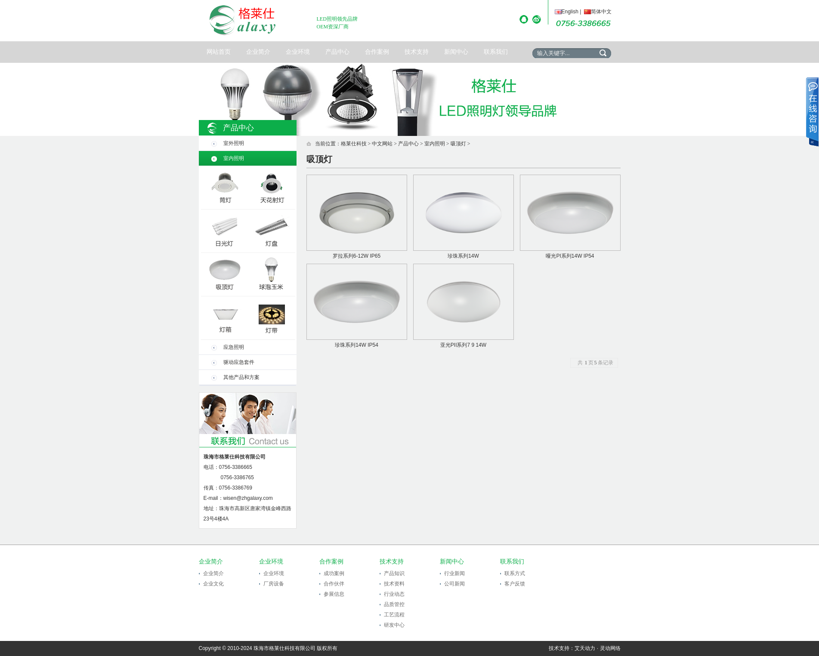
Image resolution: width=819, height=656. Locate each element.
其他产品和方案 (241, 377)
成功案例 (334, 573)
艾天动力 (585, 648)
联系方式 (514, 573)
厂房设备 (273, 584)
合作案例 (377, 52)
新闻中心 (456, 52)
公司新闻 (454, 584)
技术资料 (394, 584)
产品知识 (394, 573)
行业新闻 (454, 573)
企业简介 (258, 52)
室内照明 (233, 158)
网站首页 (219, 52)
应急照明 (233, 347)
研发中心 (394, 625)
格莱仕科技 (354, 144)
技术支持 (417, 52)
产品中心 (337, 52)
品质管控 (394, 604)
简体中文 (598, 12)
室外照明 (233, 143)
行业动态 (394, 594)
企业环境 (298, 52)
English (566, 12)
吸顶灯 (458, 144)
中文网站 (382, 144)
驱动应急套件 (238, 362)
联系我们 (496, 52)
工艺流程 (394, 615)
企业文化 (213, 584)
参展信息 (334, 594)
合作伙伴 (334, 584)
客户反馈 (514, 584)
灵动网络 (610, 648)
